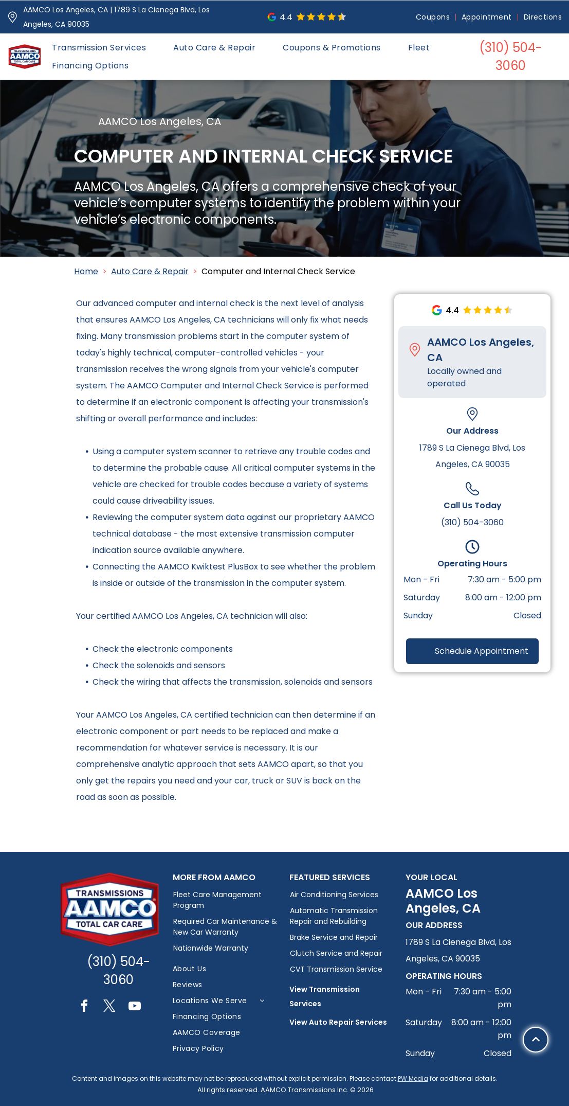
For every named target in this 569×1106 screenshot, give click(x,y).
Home (86, 271)
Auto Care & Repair (150, 271)
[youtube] (134, 1007)
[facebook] (84, 1007)
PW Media (413, 1078)
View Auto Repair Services (338, 1022)
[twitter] (109, 1007)
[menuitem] (433, 17)
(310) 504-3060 (472, 522)
